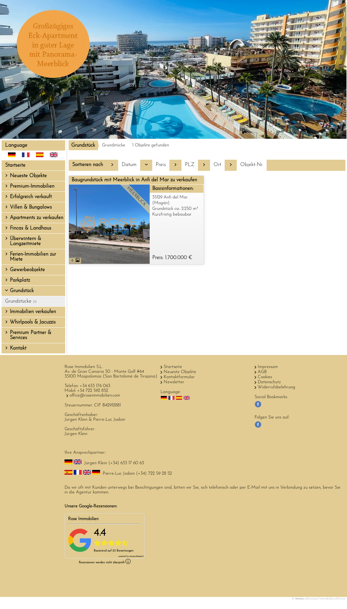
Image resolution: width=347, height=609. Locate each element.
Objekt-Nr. (251, 164)
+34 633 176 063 (95, 386)
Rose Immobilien (83, 519)
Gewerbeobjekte (27, 269)
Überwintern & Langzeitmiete (25, 241)
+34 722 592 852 (92, 390)
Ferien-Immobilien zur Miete (33, 257)
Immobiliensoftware (332, 598)
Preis (161, 164)
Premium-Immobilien (32, 186)
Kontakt (18, 348)
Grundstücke (21, 301)
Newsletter (174, 382)
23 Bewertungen (122, 550)
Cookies (265, 377)
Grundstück (22, 290)
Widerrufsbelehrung (276, 387)
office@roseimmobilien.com (95, 395)
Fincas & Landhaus (30, 228)
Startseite (15, 165)
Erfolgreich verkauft (31, 196)
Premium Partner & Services (30, 335)
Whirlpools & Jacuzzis (33, 322)
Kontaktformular (179, 377)
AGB (262, 372)
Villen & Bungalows (31, 207)
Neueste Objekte (28, 175)
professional (136, 556)
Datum (129, 164)
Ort (217, 164)
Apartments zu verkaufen (36, 217)
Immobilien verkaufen (33, 311)
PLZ (189, 164)
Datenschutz (269, 382)
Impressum (268, 367)
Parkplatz (20, 280)
